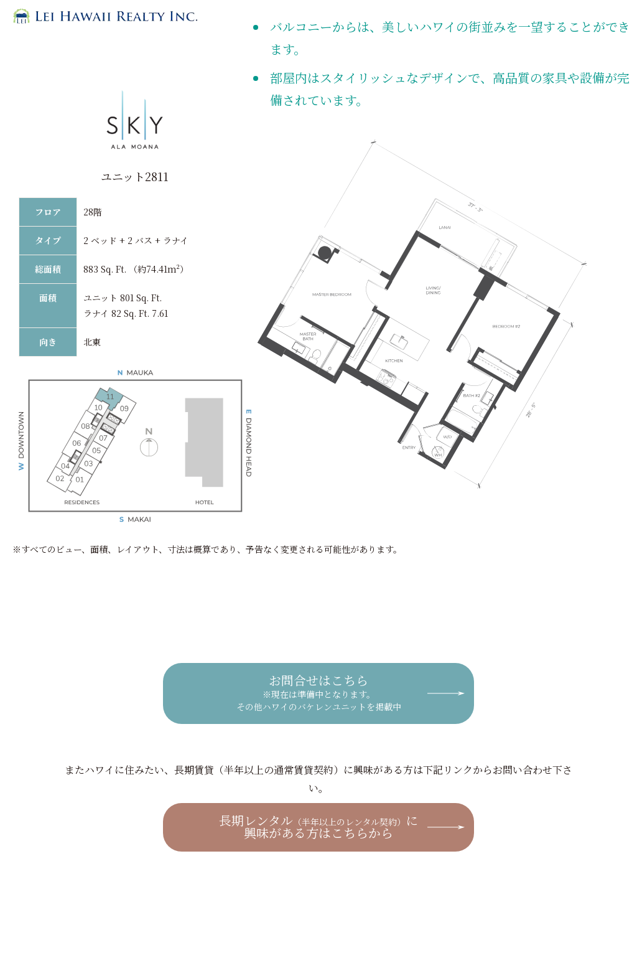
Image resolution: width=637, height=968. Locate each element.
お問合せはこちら (318, 692)
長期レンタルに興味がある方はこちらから (318, 826)
